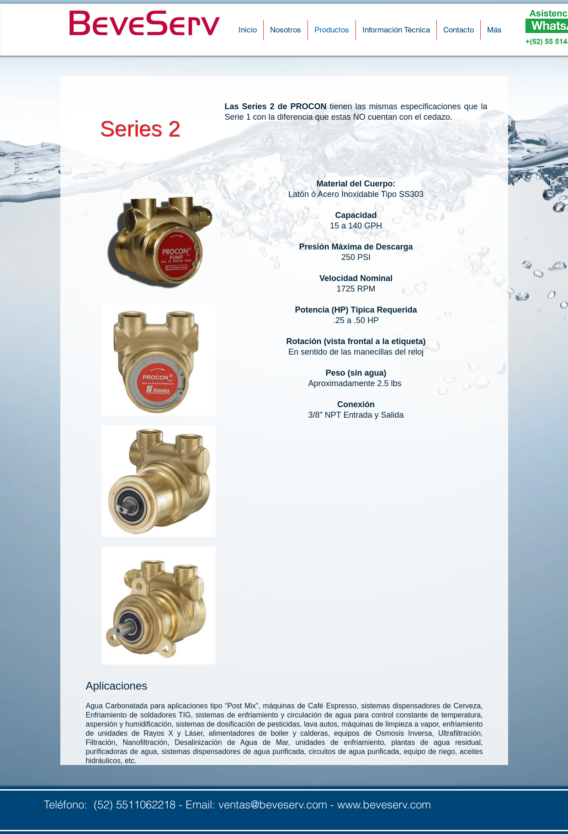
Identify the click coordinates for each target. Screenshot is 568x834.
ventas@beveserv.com (272, 804)
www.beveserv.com (384, 804)
